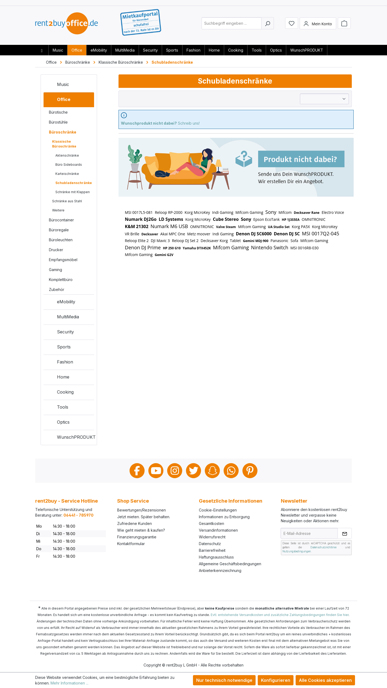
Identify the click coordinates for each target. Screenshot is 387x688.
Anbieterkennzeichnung (220, 570)
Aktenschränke (67, 155)
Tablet (235, 240)
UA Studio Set (279, 227)
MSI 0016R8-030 (305, 247)
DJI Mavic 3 (160, 240)
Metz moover (198, 233)
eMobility (60, 302)
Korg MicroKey (197, 212)
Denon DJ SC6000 (253, 234)
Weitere (58, 210)
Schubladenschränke (73, 183)
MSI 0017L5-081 (139, 212)
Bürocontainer (61, 220)
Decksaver (149, 234)
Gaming (55, 269)
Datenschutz (210, 543)
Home (57, 378)
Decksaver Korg (214, 240)
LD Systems (171, 219)
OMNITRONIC (313, 219)
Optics (58, 423)
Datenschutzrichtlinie (323, 547)
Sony (270, 212)
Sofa (294, 240)
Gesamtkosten (211, 523)
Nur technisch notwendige (224, 680)
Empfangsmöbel (63, 259)
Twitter (193, 470)
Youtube (155, 470)
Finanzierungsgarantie (136, 537)
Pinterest (249, 470)
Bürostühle (58, 122)
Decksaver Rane (306, 212)
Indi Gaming (222, 212)
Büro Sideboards (68, 165)
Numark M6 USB (169, 226)
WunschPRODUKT (70, 438)
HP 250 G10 (172, 248)
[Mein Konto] (318, 25)
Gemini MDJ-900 (255, 241)
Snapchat (212, 470)
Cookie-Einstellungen (218, 510)
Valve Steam (226, 227)
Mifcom (285, 212)
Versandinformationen (218, 530)
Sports (58, 348)
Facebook (137, 470)
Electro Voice (333, 212)
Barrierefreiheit (212, 550)
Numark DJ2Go (141, 219)
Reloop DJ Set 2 (185, 240)
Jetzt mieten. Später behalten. (143, 516)
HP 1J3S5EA (291, 219)
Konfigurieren (275, 680)
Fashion (59, 363)
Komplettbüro (61, 279)
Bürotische (58, 112)
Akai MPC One (172, 233)
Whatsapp (231, 470)
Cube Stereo (226, 219)
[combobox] (231, 25)
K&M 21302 (137, 226)
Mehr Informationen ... (69, 683)
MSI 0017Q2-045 (320, 233)
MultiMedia (62, 317)
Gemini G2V (164, 255)
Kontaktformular (131, 543)
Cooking (60, 393)
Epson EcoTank (266, 219)
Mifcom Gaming (249, 212)
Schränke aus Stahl (67, 201)
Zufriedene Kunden (134, 523)
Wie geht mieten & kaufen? (141, 530)
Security (60, 332)
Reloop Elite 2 (137, 240)
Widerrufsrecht (212, 537)
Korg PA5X (301, 226)
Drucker (56, 249)
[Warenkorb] (344, 24)
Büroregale (59, 230)
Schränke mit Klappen (72, 192)
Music (57, 85)
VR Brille (132, 233)
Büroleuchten (61, 239)
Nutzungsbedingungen (296, 551)
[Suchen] (267, 25)
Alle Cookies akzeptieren (325, 680)
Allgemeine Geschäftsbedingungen (230, 563)
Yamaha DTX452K (197, 248)
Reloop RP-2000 (168, 212)
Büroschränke (62, 132)
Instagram (174, 470)
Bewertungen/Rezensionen (141, 510)
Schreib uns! (160, 123)
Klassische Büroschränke (64, 143)
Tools (57, 408)
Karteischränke (67, 174)
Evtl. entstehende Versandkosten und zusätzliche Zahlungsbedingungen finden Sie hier (280, 615)
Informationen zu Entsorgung (224, 516)
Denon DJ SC (287, 234)
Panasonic (280, 240)
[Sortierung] (324, 98)
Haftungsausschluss (216, 557)
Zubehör (56, 289)
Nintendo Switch (269, 247)
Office (58, 100)
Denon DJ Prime (143, 247)
